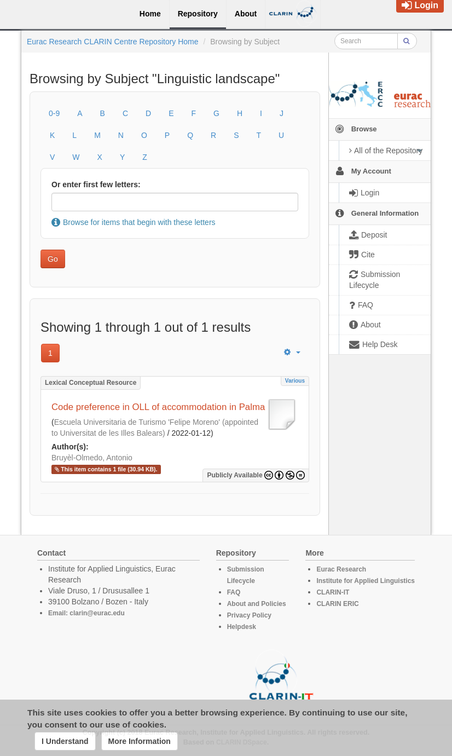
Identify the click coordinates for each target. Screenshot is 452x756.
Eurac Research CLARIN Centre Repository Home (113, 41)
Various (295, 381)
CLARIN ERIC (337, 604)
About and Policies (256, 604)
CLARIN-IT (332, 592)
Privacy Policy (249, 615)
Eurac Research (341, 569)
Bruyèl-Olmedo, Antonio (91, 457)
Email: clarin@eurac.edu (86, 613)
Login (420, 5)
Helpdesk (241, 627)
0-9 (54, 113)
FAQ (234, 592)
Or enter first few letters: (96, 184)
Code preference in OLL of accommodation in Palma (158, 407)
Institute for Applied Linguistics (365, 581)
